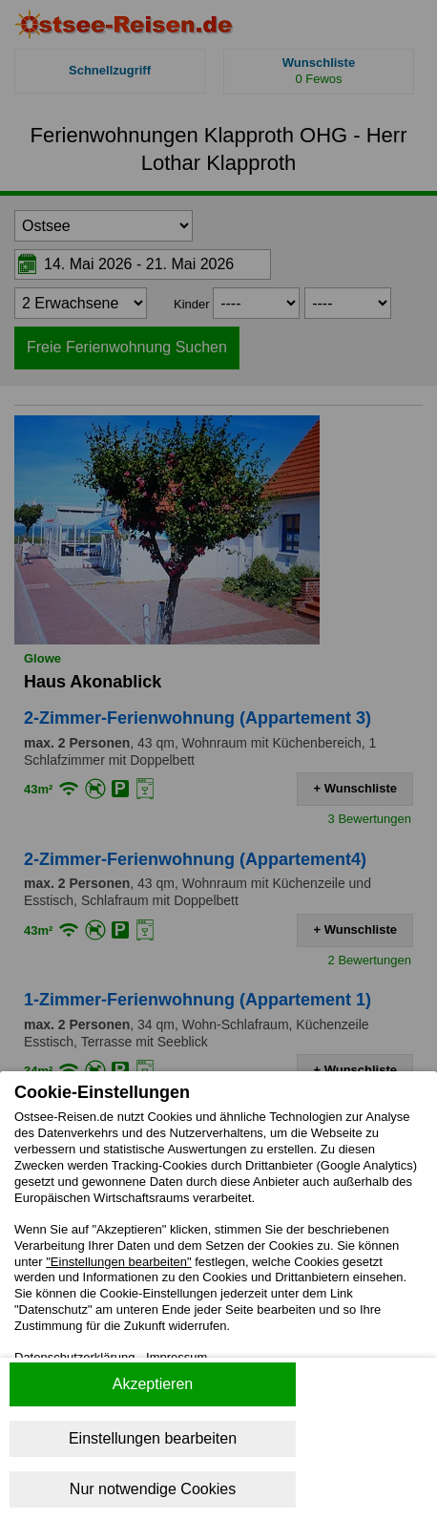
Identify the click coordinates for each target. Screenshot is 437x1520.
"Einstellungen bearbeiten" (118, 1262)
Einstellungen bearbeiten (153, 1438)
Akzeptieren (153, 1384)
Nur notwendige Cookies (153, 1489)
